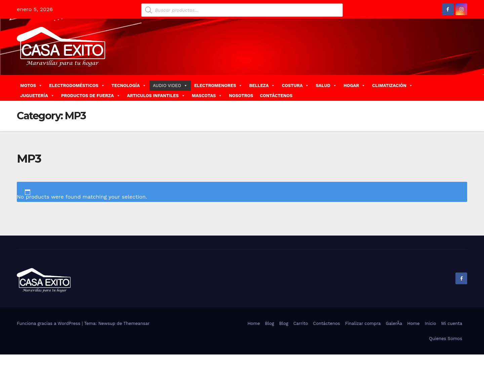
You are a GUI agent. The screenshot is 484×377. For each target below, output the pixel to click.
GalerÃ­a (394, 323)
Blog (269, 323)
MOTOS (31, 85)
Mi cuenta (451, 323)
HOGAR (354, 85)
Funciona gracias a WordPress (49, 323)
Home (253, 323)
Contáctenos (326, 323)
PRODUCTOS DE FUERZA (90, 95)
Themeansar (136, 323)
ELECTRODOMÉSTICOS (77, 85)
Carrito (300, 323)
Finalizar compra (363, 323)
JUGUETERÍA (37, 95)
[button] (464, 87)
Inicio (430, 323)
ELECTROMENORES (218, 85)
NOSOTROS (241, 95)
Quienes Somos (445, 338)
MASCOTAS (207, 95)
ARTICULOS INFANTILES (156, 95)
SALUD (326, 85)
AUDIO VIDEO (170, 85)
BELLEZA (262, 85)
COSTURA (295, 85)
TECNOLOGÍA (129, 85)
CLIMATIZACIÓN (392, 85)
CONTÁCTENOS (276, 95)
